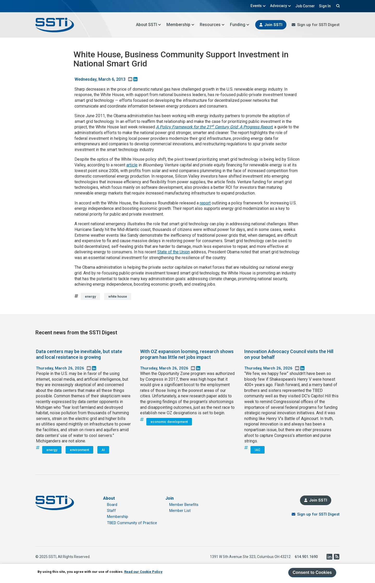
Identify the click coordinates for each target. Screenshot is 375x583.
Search (337, 6)
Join (169, 498)
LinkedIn (329, 557)
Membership (180, 24)
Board (112, 504)
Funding (239, 24)
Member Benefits (183, 504)
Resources (212, 24)
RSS (336, 557)
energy (90, 296)
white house (117, 296)
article (132, 164)
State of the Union (173, 251)
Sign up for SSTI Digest (318, 24)
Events (258, 6)
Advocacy (280, 6)
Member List (180, 510)
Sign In (325, 6)
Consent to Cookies (312, 572)
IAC (257, 450)
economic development (169, 422)
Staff (111, 510)
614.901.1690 (306, 557)
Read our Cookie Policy (143, 572)
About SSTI (148, 24)
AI (103, 450)
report (205, 202)
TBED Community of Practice (132, 523)
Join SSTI (273, 24)
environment (79, 450)
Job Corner (305, 6)
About (109, 498)
